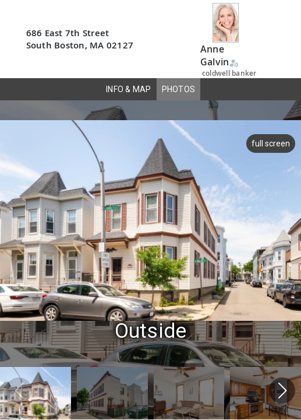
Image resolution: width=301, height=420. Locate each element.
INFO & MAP (128, 89)
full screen (269, 143)
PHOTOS (179, 89)
